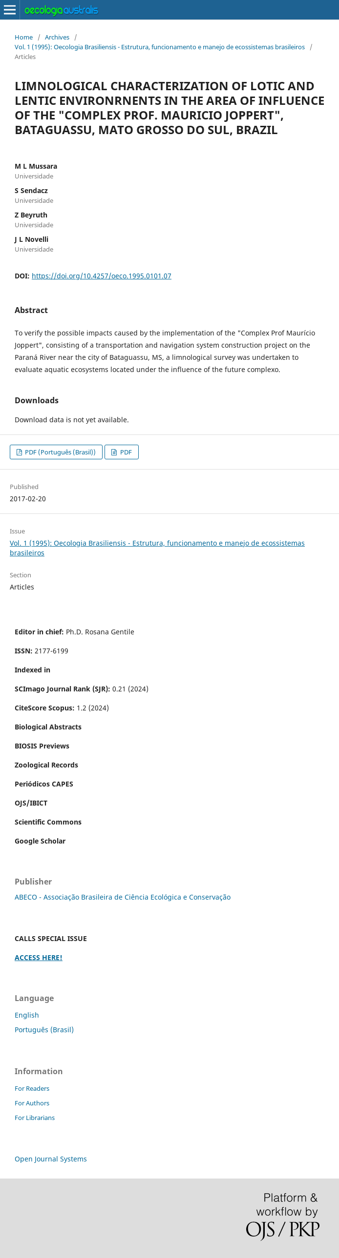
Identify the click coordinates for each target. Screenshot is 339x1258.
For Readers (32, 1088)
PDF (125, 452)
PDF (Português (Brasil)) (59, 452)
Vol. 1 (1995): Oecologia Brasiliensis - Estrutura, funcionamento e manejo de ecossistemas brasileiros (160, 46)
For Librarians (35, 1117)
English (27, 1015)
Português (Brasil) (44, 1029)
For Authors (32, 1103)
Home (24, 37)
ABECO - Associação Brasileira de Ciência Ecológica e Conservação (123, 897)
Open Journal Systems (51, 1158)
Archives (57, 37)
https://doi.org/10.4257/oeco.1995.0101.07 (101, 275)
